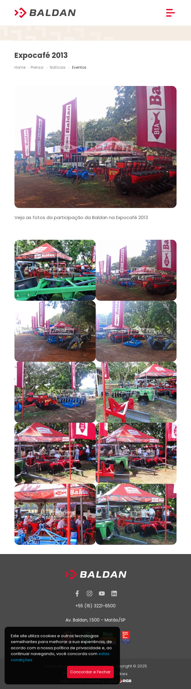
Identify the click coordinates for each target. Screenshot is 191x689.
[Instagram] (89, 593)
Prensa (37, 67)
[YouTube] (102, 593)
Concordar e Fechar (90, 672)
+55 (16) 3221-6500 (95, 606)
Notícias (58, 67)
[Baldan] (45, 13)
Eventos (79, 67)
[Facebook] (77, 593)
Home (20, 67)
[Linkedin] (114, 593)
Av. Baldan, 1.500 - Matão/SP (95, 620)
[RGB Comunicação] (124, 681)
